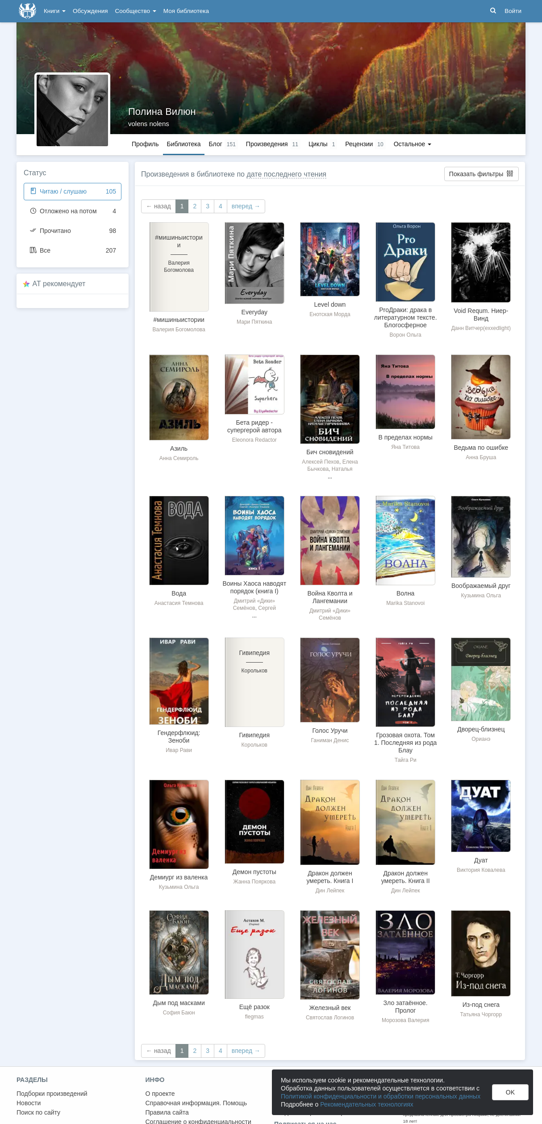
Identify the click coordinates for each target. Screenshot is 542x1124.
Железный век (330, 1007)
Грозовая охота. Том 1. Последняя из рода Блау (405, 742)
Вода (178, 593)
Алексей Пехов (320, 462)
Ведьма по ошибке (481, 447)
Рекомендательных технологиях (366, 1104)
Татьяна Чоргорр (481, 1014)
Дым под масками (178, 1002)
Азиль (179, 448)
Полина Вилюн (162, 111)
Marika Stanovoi (405, 603)
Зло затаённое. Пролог (406, 1006)
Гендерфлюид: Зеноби (179, 736)
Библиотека (183, 144)
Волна (405, 593)
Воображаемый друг (481, 585)
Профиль (145, 144)
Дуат (481, 860)
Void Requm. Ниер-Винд (481, 314)
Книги (55, 11)
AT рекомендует (59, 283)
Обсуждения (90, 11)
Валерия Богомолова (178, 329)
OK (510, 1092)
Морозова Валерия (405, 1020)
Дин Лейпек (330, 890)
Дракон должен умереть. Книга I (330, 877)
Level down (330, 304)
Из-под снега (481, 1004)
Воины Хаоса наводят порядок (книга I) (254, 587)
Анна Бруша (481, 457)
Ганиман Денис (330, 740)
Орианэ (480, 739)
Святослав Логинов (330, 1017)
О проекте (160, 1093)
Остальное (413, 144)
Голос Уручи (329, 730)
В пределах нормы (405, 437)
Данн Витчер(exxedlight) (481, 328)
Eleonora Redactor (254, 440)
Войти (512, 11)
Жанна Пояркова (254, 882)
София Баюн (179, 1013)
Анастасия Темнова (179, 603)
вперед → (246, 206)
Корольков (254, 745)
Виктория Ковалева (481, 870)
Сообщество (135, 11)
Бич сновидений (329, 452)
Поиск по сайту (38, 1112)
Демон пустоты (254, 871)
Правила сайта (167, 1112)
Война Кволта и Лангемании (329, 597)
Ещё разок (254, 1006)
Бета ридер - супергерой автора (254, 426)
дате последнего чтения (286, 174)
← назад (158, 206)
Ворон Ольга (405, 335)
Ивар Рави (179, 750)
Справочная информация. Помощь (196, 1103)
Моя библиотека (186, 11)
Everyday (254, 312)
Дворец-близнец (480, 729)
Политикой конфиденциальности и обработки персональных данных (380, 1096)
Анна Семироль (179, 458)
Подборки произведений (52, 1093)
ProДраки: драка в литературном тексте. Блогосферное (405, 317)
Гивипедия (254, 735)
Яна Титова (405, 447)
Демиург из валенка (179, 877)
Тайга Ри (406, 760)
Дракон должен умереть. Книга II (405, 877)
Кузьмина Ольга (481, 595)
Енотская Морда (329, 314)
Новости (29, 1103)
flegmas (254, 1017)
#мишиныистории (178, 319)
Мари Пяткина (254, 322)
